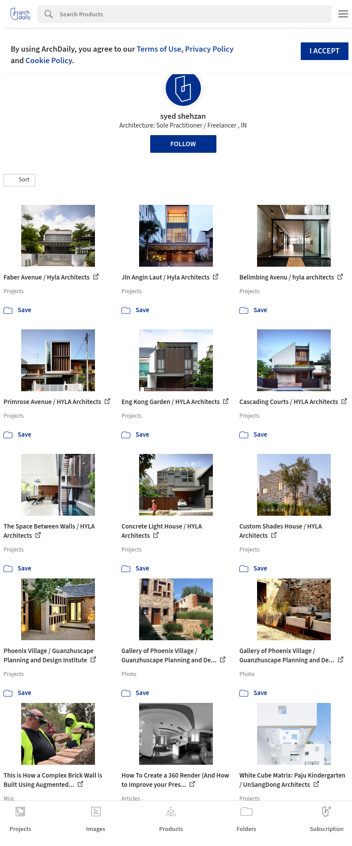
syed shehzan (183, 116)
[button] (19, 180)
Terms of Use (158, 49)
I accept (325, 51)
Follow (183, 144)
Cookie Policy (49, 60)
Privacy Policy (209, 49)
